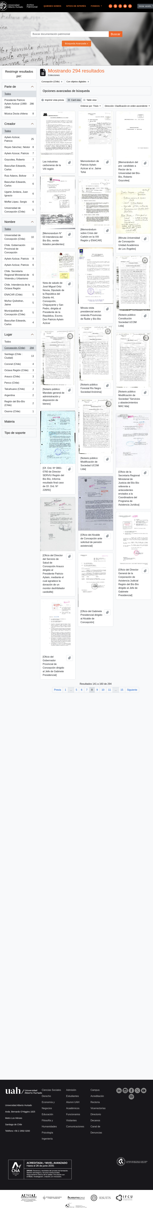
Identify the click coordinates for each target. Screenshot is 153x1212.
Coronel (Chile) (19, 364)
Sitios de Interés (76, 6)
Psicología (47, 1132)
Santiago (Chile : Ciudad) (19, 356)
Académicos (72, 1108)
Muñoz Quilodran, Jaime (19, 303)
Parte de (10, 86)
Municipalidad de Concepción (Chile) (19, 312)
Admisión (71, 1090)
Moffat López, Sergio (19, 202)
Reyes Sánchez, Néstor (19, 147)
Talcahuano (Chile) (19, 389)
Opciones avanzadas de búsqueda (66, 91)
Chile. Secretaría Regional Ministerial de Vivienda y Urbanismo (19, 275)
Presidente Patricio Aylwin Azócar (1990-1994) (19, 104)
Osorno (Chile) (19, 412)
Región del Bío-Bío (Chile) (19, 403)
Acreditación (97, 1096)
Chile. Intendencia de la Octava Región (19, 286)
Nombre (9, 221)
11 (109, 690)
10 (103, 690)
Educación (47, 1114)
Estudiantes (72, 1096)
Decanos (95, 1120)
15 (122, 690)
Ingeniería (47, 1138)
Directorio (96, 1114)
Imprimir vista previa (52, 100)
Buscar (115, 34)
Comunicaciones (75, 1126)
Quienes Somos (52, 6)
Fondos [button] (95, 6)
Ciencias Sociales (51, 1090)
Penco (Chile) (19, 383)
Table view (89, 100)
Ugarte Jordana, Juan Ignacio (19, 194)
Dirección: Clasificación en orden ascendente (126, 106)
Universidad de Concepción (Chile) (19, 210)
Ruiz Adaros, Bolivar (19, 176)
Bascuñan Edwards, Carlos (19, 168)
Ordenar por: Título (89, 106)
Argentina (19, 395)
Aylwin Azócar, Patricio (19, 139)
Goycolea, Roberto (19, 160)
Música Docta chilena (19, 114)
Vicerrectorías (98, 1108)
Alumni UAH (72, 1102)
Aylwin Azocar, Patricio (19, 154)
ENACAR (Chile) (19, 295)
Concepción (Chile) (19, 348)
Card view (74, 100)
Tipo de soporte (14, 432)
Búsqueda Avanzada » (76, 43)
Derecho (46, 1096)
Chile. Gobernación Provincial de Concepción (19, 249)
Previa (57, 690)
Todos (7, 94)
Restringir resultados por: (19, 74)
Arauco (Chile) (19, 377)
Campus (95, 1090)
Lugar (8, 334)
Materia (9, 421)
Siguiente (132, 690)
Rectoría (95, 1102)
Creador (9, 123)
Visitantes (71, 1120)
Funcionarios (73, 1114)
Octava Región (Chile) (19, 371)
